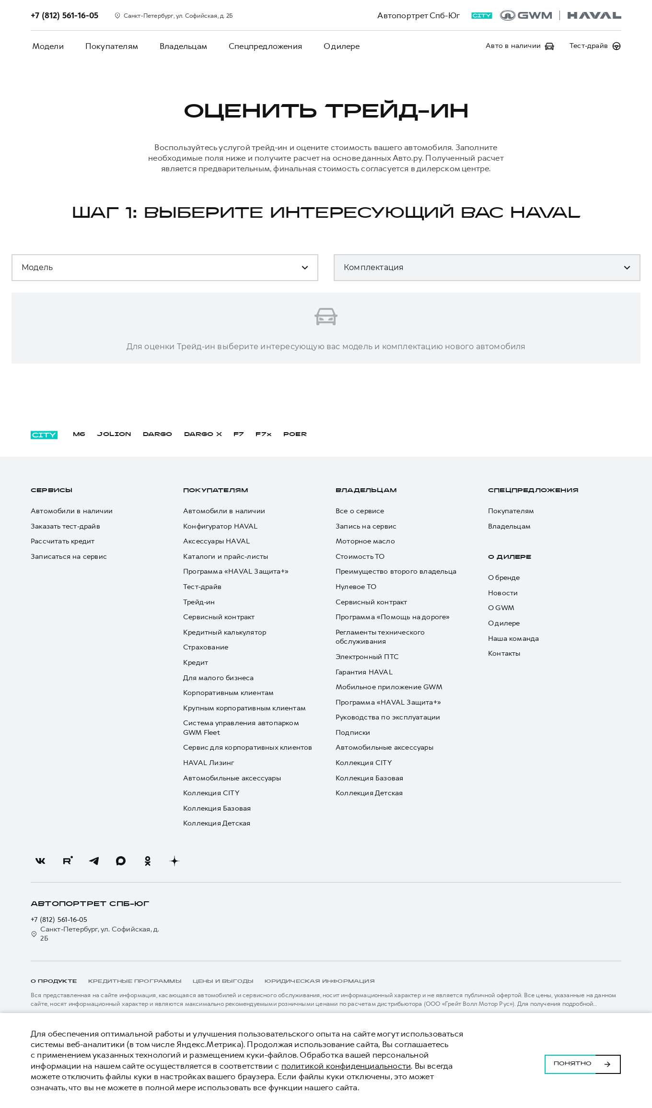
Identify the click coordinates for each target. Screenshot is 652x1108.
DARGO (158, 434)
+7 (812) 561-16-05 (59, 919)
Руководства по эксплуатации (388, 717)
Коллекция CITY (211, 793)
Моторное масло (365, 541)
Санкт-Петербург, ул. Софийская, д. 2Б (95, 934)
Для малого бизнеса (218, 678)
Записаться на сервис (69, 556)
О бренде (504, 578)
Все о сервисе (360, 511)
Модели (46, 46)
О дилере (331, 46)
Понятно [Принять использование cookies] (582, 1060)
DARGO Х (203, 434)
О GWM (501, 608)
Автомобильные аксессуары (232, 778)
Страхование (205, 647)
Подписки (353, 732)
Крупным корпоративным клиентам (244, 708)
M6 (79, 434)
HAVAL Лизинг (208, 762)
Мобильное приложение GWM (389, 687)
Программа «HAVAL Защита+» (236, 572)
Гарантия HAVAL (364, 672)
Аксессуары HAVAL (216, 541)
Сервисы (51, 490)
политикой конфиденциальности (346, 1066)
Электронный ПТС (367, 656)
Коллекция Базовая (217, 808)
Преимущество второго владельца (396, 572)
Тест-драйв (202, 586)
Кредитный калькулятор (224, 632)
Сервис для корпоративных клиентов (248, 748)
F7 (238, 434)
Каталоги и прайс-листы (225, 556)
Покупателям (108, 46)
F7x (264, 434)
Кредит (195, 662)
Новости (503, 593)
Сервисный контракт (219, 617)
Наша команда (513, 638)
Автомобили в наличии (72, 511)
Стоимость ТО (360, 556)
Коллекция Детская (216, 823)
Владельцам (177, 46)
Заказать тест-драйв (65, 526)
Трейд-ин (199, 602)
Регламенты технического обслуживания (380, 637)
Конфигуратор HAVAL (220, 526)
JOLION (114, 434)
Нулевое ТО (356, 586)
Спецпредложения (256, 46)
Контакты (504, 654)
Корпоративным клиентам (228, 693)
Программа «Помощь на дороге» (393, 617)
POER (295, 434)
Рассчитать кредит (62, 541)
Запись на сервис (366, 526)
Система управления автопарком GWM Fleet (241, 728)
